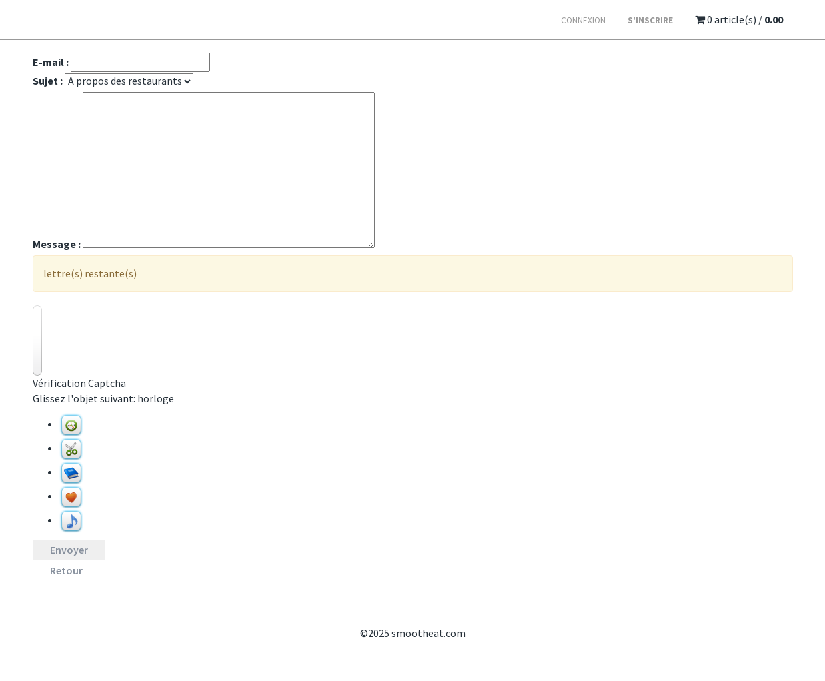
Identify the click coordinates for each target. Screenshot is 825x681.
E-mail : (51, 62)
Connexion (583, 20)
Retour (66, 570)
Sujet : (48, 80)
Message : (57, 244)
